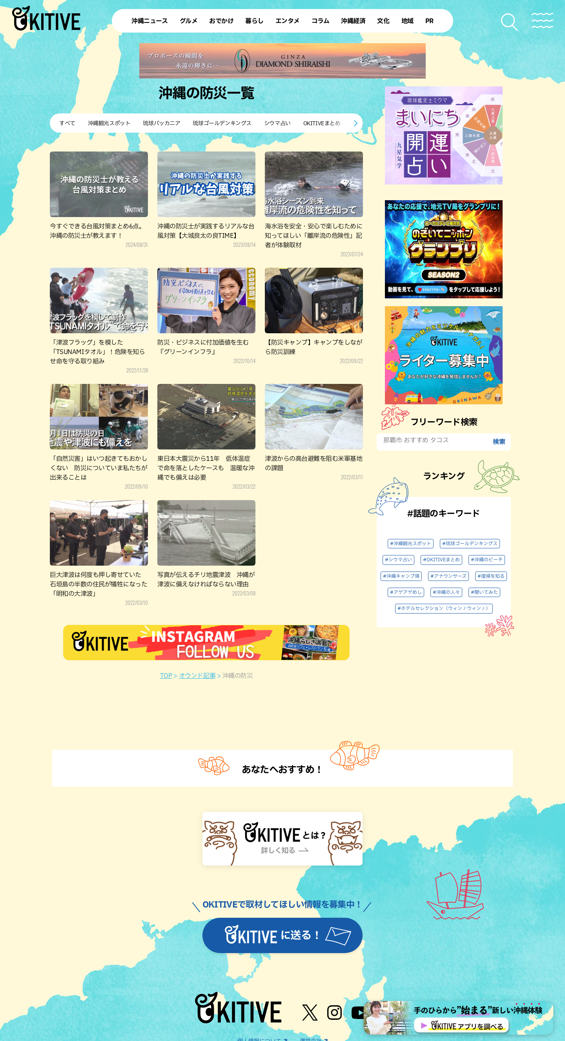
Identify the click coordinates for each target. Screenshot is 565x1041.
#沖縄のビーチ (487, 559)
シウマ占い (277, 123)
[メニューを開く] (542, 20)
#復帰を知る (491, 576)
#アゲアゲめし (406, 592)
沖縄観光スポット (109, 123)
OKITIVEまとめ (322, 123)
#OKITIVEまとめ (441, 559)
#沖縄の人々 (446, 592)
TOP (166, 676)
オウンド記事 (197, 676)
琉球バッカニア (161, 123)
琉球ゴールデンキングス (222, 123)
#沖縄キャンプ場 (401, 576)
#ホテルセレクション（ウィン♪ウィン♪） (443, 608)
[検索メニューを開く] (510, 22)
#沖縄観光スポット (410, 543)
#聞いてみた (484, 592)
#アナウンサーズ (448, 576)
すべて (67, 123)
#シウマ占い (398, 559)
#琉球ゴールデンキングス (470, 543)
